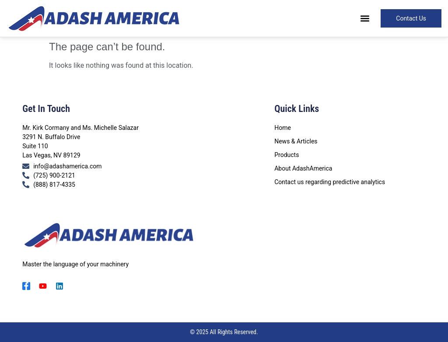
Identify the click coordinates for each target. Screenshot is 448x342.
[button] (364, 18)
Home (282, 127)
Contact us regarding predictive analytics (329, 181)
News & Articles (295, 141)
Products (286, 154)
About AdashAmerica (303, 168)
